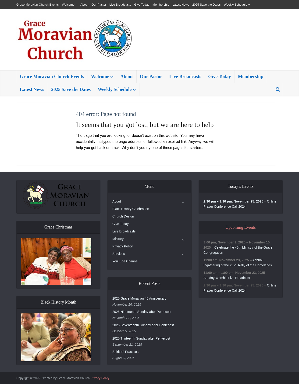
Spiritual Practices (125, 352)
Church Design (123, 216)
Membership (161, 4)
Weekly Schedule (235, 4)
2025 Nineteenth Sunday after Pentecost (141, 312)
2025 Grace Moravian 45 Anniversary (139, 298)
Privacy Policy (122, 246)
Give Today (141, 4)
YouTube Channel (125, 261)
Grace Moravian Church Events (37, 4)
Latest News (180, 4)
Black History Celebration (130, 209)
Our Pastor (99, 4)
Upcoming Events (240, 227)
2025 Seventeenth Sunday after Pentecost (143, 325)
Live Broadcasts (120, 4)
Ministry (118, 239)
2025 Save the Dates (206, 4)
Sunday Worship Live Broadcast (226, 278)
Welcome (68, 4)
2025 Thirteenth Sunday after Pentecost (141, 338)
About (84, 4)
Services (118, 254)
